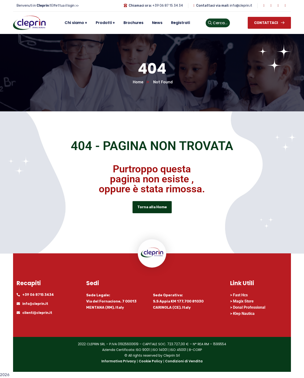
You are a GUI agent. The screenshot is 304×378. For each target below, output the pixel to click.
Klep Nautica (244, 313)
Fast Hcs (240, 295)
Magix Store (243, 301)
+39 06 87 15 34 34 (167, 6)
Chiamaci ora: (140, 6)
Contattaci (269, 23)
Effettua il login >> (65, 6)
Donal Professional (249, 307)
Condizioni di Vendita (184, 361)
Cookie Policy (150, 361)
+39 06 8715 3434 (38, 295)
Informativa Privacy (118, 361)
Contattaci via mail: (212, 6)
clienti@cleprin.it (37, 313)
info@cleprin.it (241, 6)
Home (138, 82)
